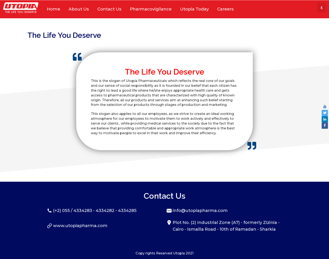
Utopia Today (194, 9)
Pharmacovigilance (151, 9)
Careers (225, 9)
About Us (79, 9)
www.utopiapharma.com (80, 225)
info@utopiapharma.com (200, 210)
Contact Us (109, 9)
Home (53, 9)
